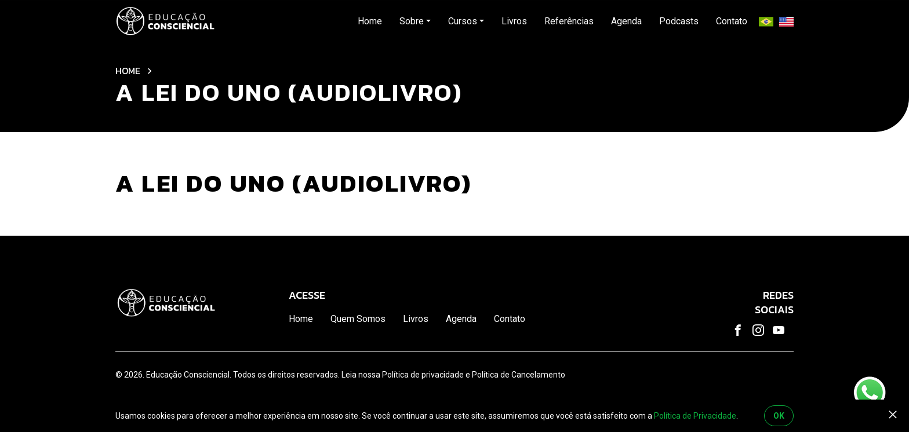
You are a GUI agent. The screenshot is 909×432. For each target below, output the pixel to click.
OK (778, 415)
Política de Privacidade (695, 415)
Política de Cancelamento (518, 374)
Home (127, 71)
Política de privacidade (423, 374)
